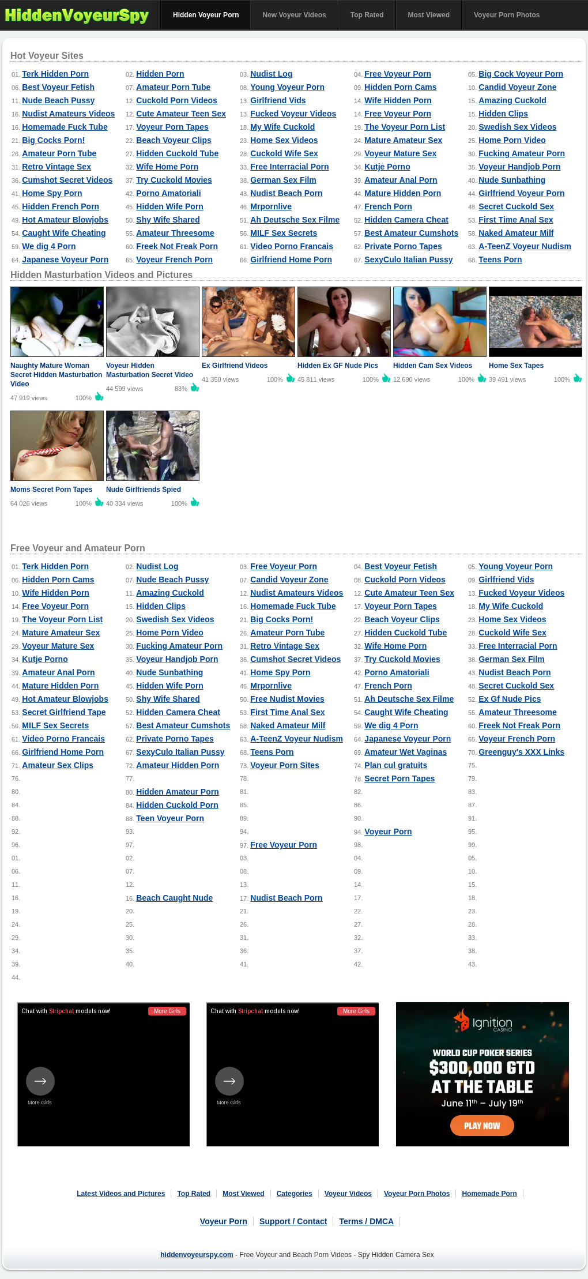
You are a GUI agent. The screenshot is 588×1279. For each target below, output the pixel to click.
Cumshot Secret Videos (67, 180)
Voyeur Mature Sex (400, 153)
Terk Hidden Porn (55, 73)
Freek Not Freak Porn (177, 246)
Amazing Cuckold (512, 100)
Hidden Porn (160, 73)
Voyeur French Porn (174, 259)
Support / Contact (293, 1221)
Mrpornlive (271, 206)
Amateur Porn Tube (173, 87)
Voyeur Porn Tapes (172, 126)
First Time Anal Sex (515, 219)
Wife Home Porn (167, 166)
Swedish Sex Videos (517, 126)
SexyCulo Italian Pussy (408, 259)
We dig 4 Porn (49, 246)
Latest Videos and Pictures (121, 1194)
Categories (294, 1194)
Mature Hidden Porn (402, 193)
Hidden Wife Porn (169, 206)
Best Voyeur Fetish (58, 87)
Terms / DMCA (366, 1221)
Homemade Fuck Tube (64, 126)
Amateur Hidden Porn (177, 765)
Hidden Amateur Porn (177, 791)
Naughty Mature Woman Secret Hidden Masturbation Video (56, 375)
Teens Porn (500, 259)
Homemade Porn (489, 1194)
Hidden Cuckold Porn (177, 805)
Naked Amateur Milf (515, 233)
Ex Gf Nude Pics (509, 699)
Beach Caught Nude (174, 897)
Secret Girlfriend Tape (63, 712)
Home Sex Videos (284, 140)
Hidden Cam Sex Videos (432, 366)
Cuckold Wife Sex (284, 153)
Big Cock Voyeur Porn (520, 73)
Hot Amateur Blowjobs (65, 219)
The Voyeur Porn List (404, 126)
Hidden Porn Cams (400, 87)
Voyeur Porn (388, 831)
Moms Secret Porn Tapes (51, 490)
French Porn (388, 206)
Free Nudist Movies (287, 699)
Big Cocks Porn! (53, 140)
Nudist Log (271, 73)
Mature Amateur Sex (403, 140)
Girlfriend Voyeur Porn (521, 193)
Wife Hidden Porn (398, 100)
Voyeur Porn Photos (507, 15)
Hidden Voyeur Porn (206, 15)
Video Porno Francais (291, 246)
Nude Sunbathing (511, 180)
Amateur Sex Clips (57, 765)
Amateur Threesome (175, 233)
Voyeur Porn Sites (284, 765)
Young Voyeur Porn (287, 87)
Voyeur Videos (348, 1194)
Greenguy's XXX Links (521, 752)
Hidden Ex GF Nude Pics (337, 366)
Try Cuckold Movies (174, 180)
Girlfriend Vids (278, 100)
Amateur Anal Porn (400, 180)
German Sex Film (283, 180)
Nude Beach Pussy (58, 100)
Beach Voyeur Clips (173, 140)
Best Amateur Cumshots (411, 233)
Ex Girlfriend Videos (234, 366)
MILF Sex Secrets (283, 233)
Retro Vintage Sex (56, 166)
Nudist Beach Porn (286, 193)
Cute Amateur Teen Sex (181, 113)
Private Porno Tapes (403, 246)
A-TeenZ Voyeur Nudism (524, 246)
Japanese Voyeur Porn (65, 259)
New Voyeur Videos (294, 15)
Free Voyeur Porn (397, 73)
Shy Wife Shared (167, 219)
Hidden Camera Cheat (406, 219)
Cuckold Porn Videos (176, 100)
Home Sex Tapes (516, 366)
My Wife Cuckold (282, 126)
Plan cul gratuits (395, 765)
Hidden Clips (503, 113)
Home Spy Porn (52, 193)
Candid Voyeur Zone (517, 87)
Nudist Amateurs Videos (68, 113)
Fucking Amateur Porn (521, 153)
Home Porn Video (511, 140)
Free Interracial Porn (289, 166)
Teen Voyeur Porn (170, 818)
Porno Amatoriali (168, 193)
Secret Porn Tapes (399, 778)
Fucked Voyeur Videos (293, 113)
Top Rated (367, 15)
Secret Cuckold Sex (516, 206)
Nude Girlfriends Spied (143, 490)
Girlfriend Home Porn (291, 259)
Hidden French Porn (60, 206)
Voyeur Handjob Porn (519, 166)
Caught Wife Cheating (63, 233)
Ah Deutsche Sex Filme (295, 219)
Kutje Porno (387, 166)
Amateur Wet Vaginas (405, 752)
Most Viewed (429, 15)
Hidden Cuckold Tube (177, 153)
